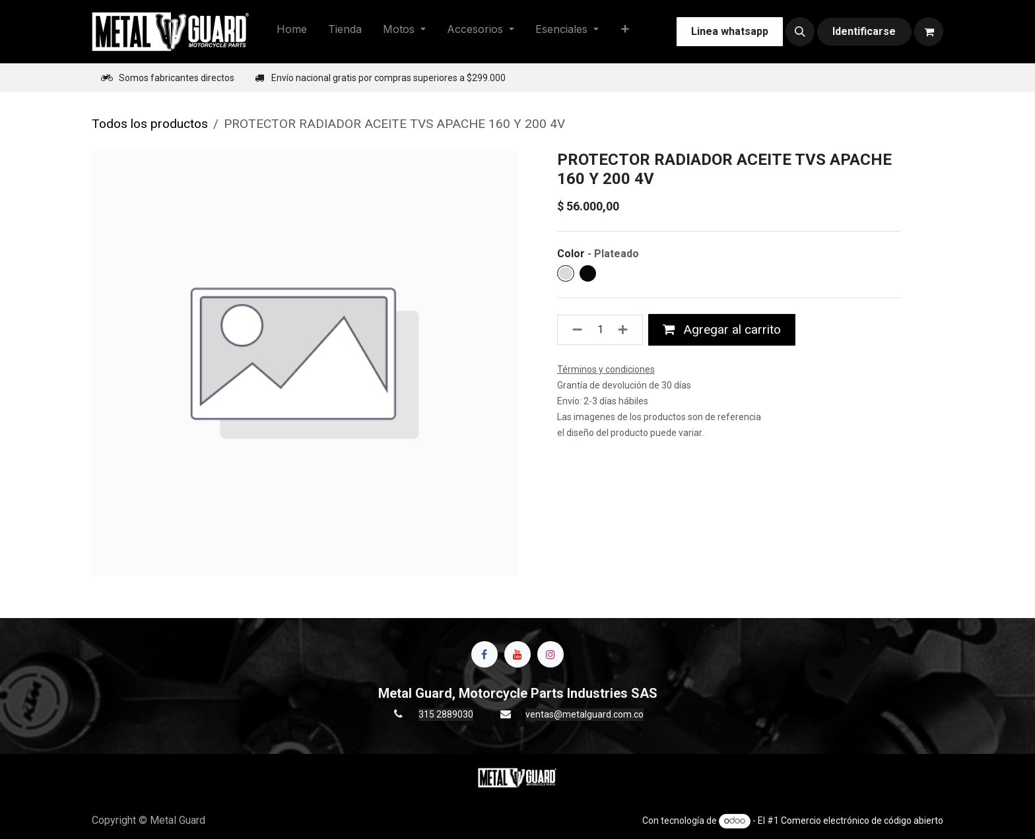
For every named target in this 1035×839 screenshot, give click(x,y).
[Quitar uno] (573, 329)
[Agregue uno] (626, 329)
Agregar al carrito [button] (722, 329)
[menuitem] (291, 32)
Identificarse (864, 31)
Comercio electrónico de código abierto (862, 820)
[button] (800, 31)
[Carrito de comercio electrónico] (928, 31)
